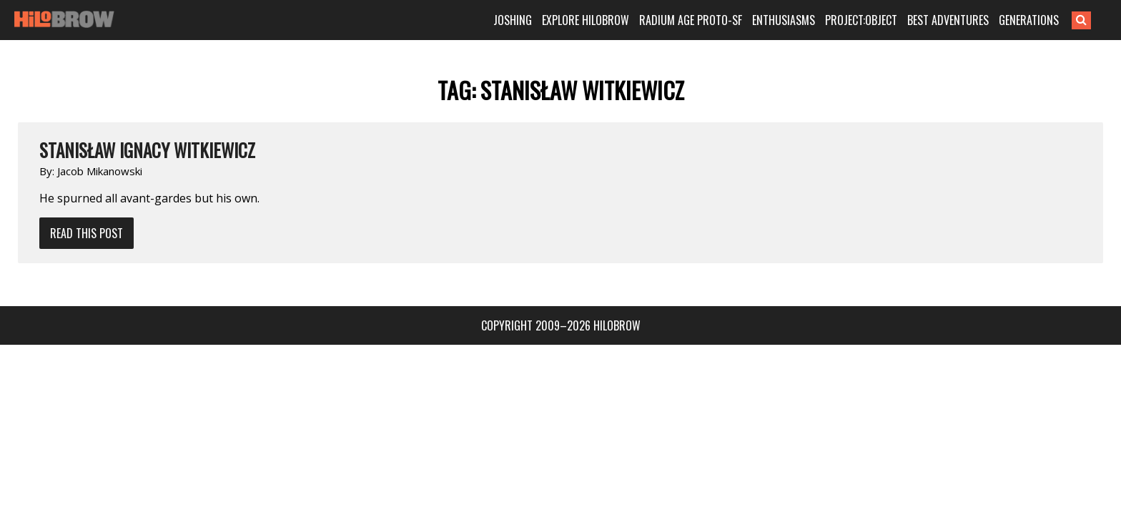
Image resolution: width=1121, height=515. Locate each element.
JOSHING (534, 20)
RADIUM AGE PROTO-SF (712, 20)
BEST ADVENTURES (970, 20)
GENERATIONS (1051, 20)
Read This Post (86, 233)
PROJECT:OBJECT (883, 20)
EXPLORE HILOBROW (607, 20)
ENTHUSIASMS (805, 20)
